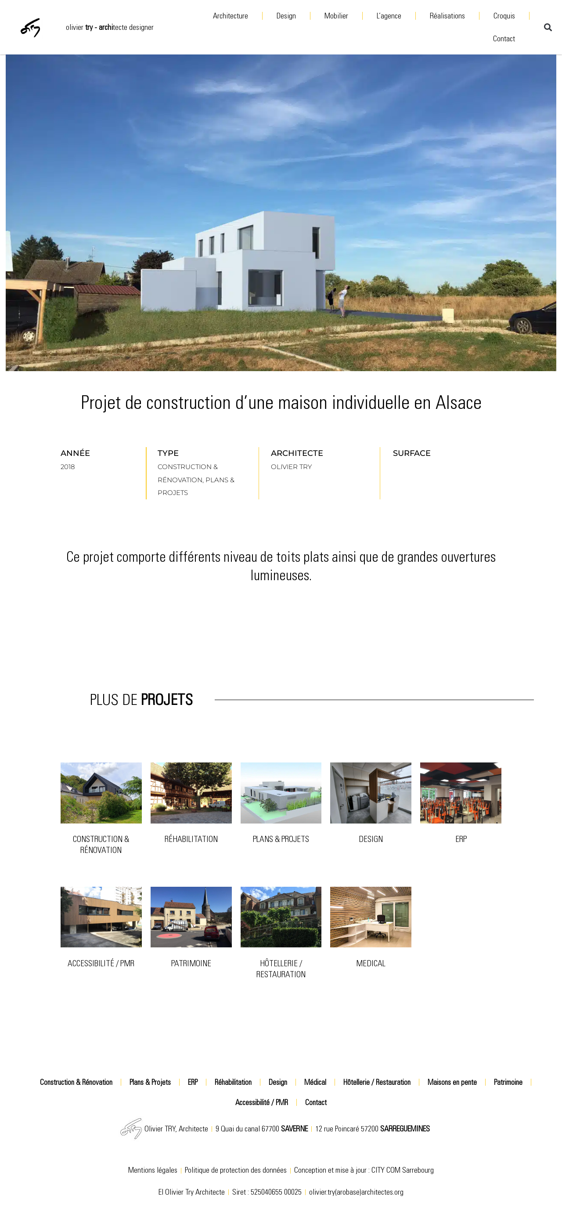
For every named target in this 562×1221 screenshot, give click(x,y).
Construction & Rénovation (101, 844)
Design (286, 16)
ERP (461, 839)
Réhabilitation (191, 839)
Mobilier (336, 16)
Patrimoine (508, 1082)
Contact (504, 38)
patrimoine (191, 963)
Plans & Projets (281, 839)
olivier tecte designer (110, 27)
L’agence (389, 16)
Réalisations (447, 16)
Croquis (504, 16)
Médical (315, 1082)
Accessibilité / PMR (101, 963)
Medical (370, 963)
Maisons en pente (452, 1082)
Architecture (230, 16)
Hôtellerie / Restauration (281, 968)
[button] (548, 27)
